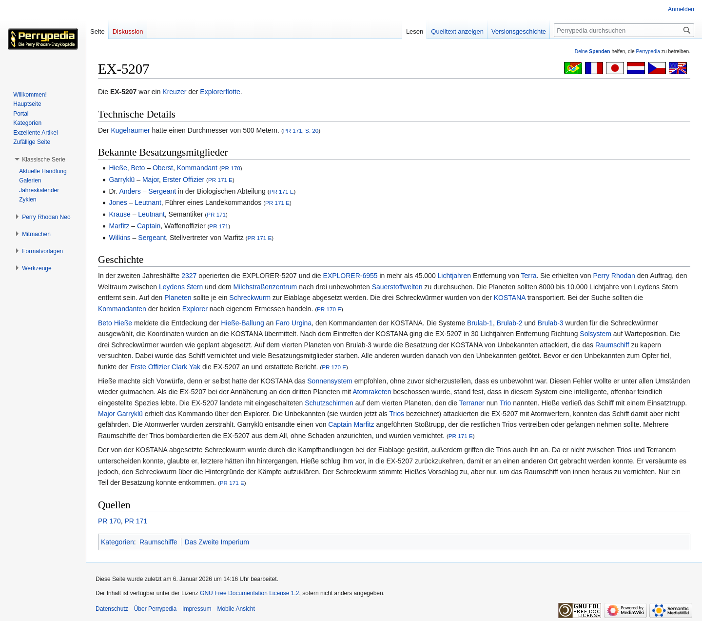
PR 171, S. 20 (301, 130)
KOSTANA (510, 297)
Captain (148, 226)
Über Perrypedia (155, 608)
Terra (529, 276)
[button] (43, 159)
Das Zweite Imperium (217, 542)
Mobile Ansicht (235, 608)
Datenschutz (112, 608)
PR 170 (230, 168)
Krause (119, 214)
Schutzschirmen (329, 403)
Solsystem (595, 334)
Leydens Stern (181, 287)
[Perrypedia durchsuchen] (624, 30)
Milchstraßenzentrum (265, 287)
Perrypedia (648, 51)
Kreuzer (174, 92)
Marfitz (119, 226)
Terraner (472, 403)
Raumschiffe (158, 542)
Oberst (163, 168)
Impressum (196, 608)
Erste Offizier (150, 367)
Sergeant (162, 191)
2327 (188, 276)
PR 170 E (329, 309)
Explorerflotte (220, 92)
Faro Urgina (293, 323)
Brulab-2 (510, 323)
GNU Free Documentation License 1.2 (249, 593)
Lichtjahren (454, 276)
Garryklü (122, 179)
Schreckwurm (250, 297)
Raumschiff (612, 345)
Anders (129, 191)
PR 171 (216, 214)
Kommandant (197, 168)
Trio (505, 403)
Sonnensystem (329, 381)
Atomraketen (371, 392)
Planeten (177, 297)
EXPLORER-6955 (350, 276)
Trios (396, 414)
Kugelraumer (130, 130)
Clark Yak (186, 367)
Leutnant (148, 202)
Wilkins (119, 237)
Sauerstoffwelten (397, 287)
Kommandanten (122, 309)
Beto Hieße (115, 323)
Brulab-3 (551, 323)
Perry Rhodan (614, 276)
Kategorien (117, 542)
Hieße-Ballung (242, 323)
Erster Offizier (183, 179)
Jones (118, 202)
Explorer (195, 309)
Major (150, 179)
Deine (592, 51)
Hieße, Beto (127, 168)
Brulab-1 (480, 323)
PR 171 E (220, 180)
